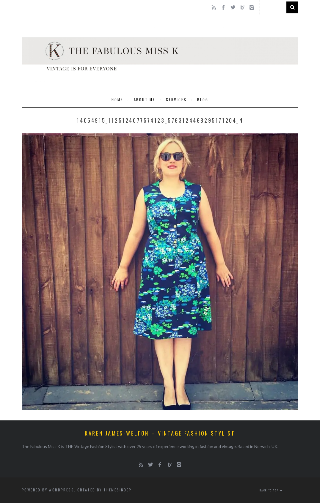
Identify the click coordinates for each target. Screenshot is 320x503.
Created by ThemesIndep (104, 489)
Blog (202, 100)
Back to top (271, 490)
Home (117, 100)
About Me (144, 100)
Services (176, 100)
